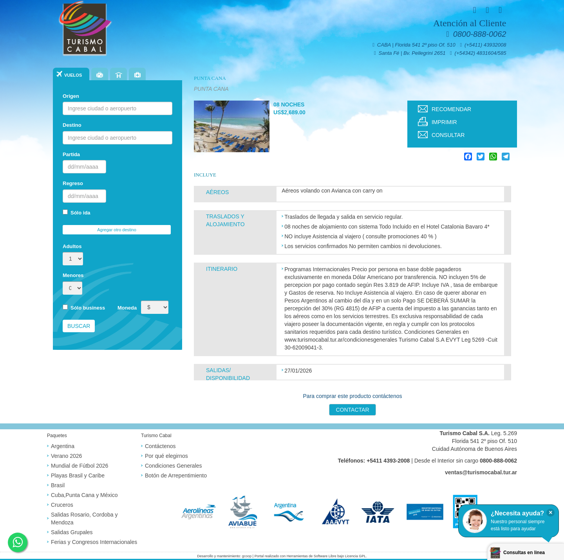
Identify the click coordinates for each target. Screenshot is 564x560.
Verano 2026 (66, 456)
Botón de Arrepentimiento (176, 475)
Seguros (137, 74)
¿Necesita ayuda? (517, 513)
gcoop (247, 556)
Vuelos (73, 75)
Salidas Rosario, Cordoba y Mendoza (84, 518)
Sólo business (84, 307)
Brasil (58, 485)
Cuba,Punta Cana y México (84, 495)
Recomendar (451, 109)
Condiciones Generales (173, 466)
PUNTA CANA (210, 78)
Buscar (78, 326)
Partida (71, 154)
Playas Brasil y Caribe (78, 475)
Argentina (62, 446)
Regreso (73, 183)
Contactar (352, 410)
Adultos (72, 246)
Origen (71, 96)
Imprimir (444, 122)
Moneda (127, 308)
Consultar (448, 135)
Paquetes (100, 74)
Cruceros (62, 505)
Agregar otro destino (116, 229)
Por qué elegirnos (166, 456)
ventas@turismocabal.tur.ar (481, 472)
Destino (72, 125)
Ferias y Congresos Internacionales (94, 542)
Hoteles (118, 74)
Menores (73, 275)
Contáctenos (160, 446)
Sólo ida (76, 212)
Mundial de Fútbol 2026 (79, 466)
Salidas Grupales (72, 532)
